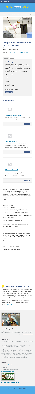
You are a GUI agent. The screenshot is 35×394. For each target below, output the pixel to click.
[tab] (6, 58)
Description (6, 58)
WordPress (14, 390)
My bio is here (9, 304)
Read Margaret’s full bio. (28, 334)
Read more (27, 123)
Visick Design (25, 390)
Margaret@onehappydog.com (8, 364)
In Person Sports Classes (23, 52)
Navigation (6, 1)
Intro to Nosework (11, 141)
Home (9, 14)
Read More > (5, 201)
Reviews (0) (12, 58)
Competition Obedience (12, 52)
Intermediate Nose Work (13, 115)
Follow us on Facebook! (11, 382)
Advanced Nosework (11, 170)
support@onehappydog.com (7, 371)
